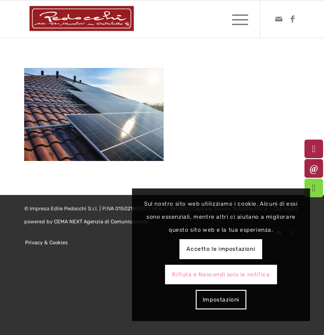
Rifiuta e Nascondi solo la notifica (221, 274)
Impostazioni (221, 299)
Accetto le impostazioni (220, 249)
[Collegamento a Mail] (279, 19)
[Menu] (235, 19)
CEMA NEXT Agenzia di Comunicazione (101, 222)
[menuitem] (235, 19)
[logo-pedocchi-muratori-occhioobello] (134, 19)
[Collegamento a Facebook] (293, 19)
